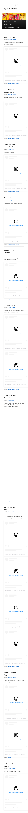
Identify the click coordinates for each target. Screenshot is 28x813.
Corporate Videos (11, 83)
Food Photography (7, 24)
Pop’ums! (7, 198)
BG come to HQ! (10, 305)
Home (5, 21)
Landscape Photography (9, 27)
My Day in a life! (10, 37)
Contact (17, 27)
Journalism (18, 501)
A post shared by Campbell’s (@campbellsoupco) (16, 554)
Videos (17, 83)
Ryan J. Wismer (10, 9)
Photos (10, 21)
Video (15, 21)
